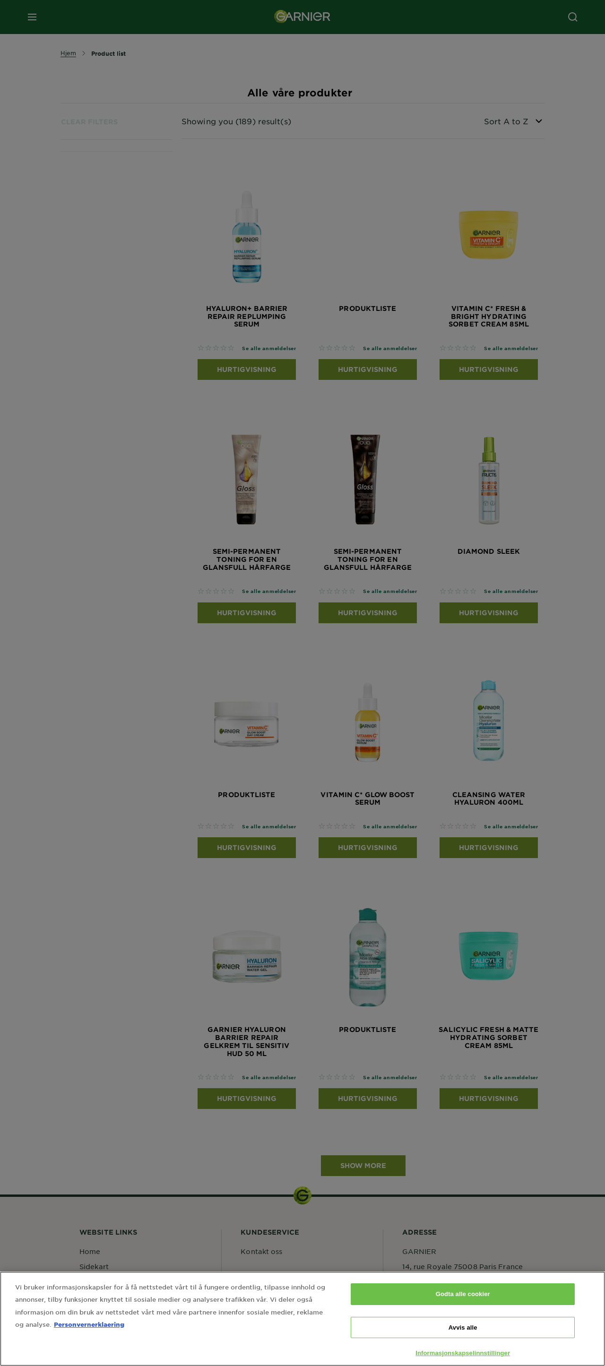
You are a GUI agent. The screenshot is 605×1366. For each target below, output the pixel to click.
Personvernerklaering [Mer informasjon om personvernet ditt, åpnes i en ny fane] (89, 1331)
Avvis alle (463, 1334)
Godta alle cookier (463, 1301)
